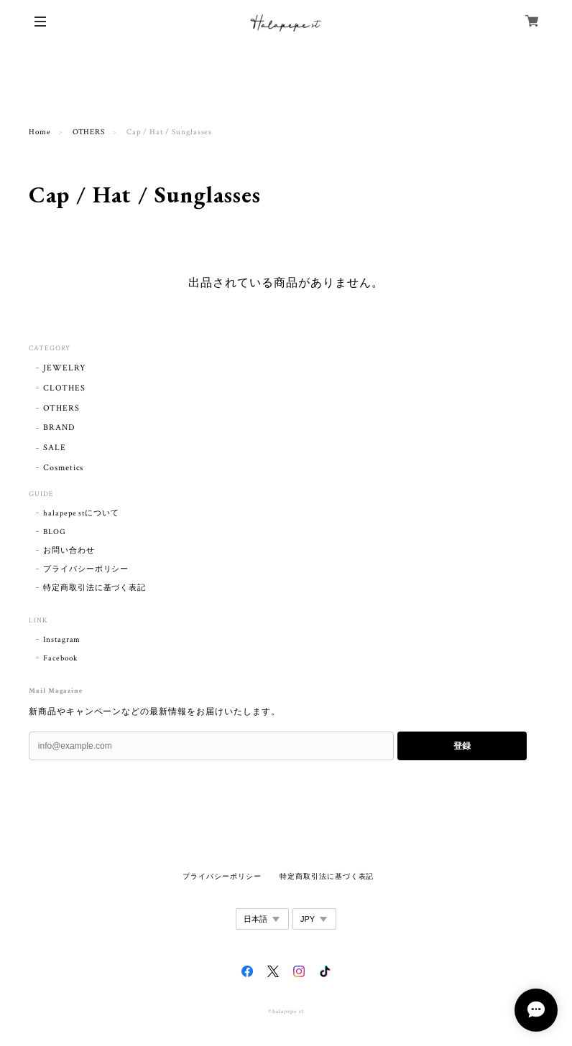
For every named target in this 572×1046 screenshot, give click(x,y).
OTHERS (89, 132)
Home (40, 132)
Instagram (62, 640)
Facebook (60, 658)
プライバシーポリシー (86, 569)
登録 (462, 746)
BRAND (59, 427)
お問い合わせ (69, 551)
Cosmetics (63, 467)
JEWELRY (64, 368)
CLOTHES (64, 388)
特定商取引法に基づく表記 (95, 588)
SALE (54, 447)
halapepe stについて (81, 513)
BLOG (54, 532)
